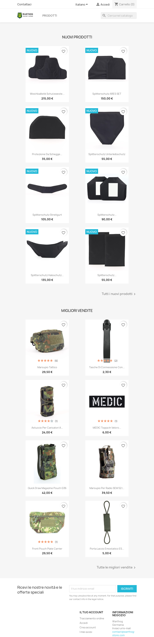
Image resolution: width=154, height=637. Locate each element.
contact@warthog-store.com (123, 633)
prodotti (49, 15)
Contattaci (24, 4)
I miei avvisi (86, 632)
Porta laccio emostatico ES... (107, 548)
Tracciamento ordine (92, 618)
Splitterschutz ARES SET (106, 93)
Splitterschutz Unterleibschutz (106, 154)
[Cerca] (119, 15)
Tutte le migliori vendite (117, 568)
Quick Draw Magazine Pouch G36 (47, 488)
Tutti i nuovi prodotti (119, 294)
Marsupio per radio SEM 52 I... (106, 488)
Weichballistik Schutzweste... (47, 93)
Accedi (84, 623)
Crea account (88, 627)
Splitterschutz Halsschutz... (47, 275)
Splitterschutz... (106, 214)
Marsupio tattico (47, 367)
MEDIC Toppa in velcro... (107, 427)
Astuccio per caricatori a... (47, 427)
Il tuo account (91, 612)
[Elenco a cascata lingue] (82, 5)
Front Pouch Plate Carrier (47, 548)
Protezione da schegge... (47, 154)
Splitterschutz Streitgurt (47, 214)
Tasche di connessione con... (107, 367)
